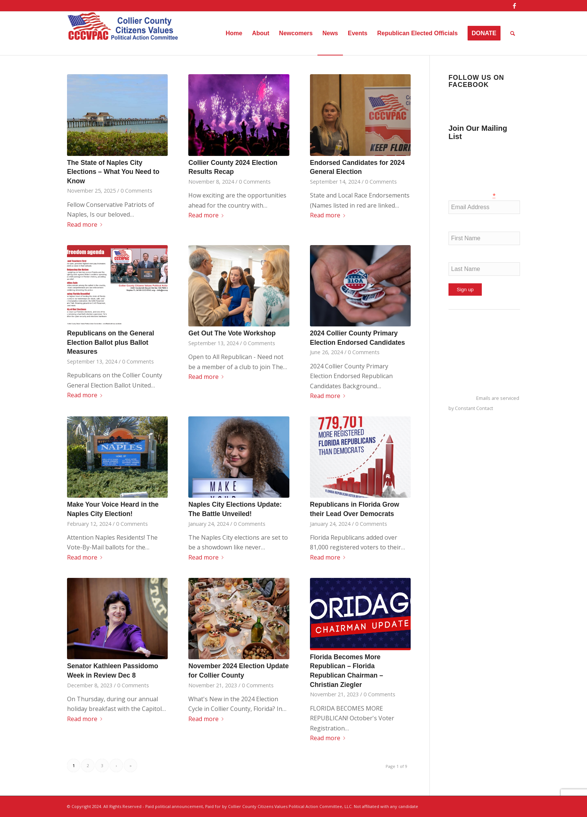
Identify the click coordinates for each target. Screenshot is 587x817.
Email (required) (472, 195)
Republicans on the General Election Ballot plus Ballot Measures (110, 342)
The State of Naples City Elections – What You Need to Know (113, 172)
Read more (86, 224)
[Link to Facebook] (514, 5)
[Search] (512, 33)
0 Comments (136, 190)
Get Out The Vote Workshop (232, 333)
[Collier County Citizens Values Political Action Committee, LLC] (123, 33)
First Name (463, 226)
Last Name (463, 257)
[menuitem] (234, 33)
